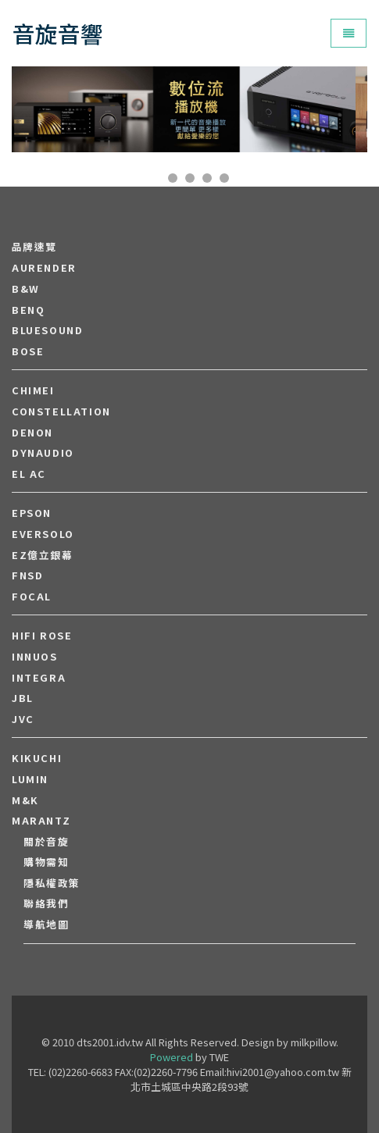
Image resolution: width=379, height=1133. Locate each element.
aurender (44, 267)
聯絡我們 (46, 903)
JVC (23, 719)
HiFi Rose (42, 635)
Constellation (61, 411)
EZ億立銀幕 (42, 555)
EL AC (29, 474)
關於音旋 (46, 841)
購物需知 (46, 862)
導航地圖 (46, 924)
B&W (26, 288)
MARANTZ (41, 820)
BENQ (28, 310)
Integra (39, 677)
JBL (23, 698)
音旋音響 (58, 33)
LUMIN (30, 779)
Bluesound (47, 330)
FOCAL (32, 596)
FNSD (27, 575)
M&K (25, 800)
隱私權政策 (51, 883)
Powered (171, 1056)
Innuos (35, 656)
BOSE (28, 351)
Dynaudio (43, 452)
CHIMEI (33, 390)
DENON (32, 432)
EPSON (32, 513)
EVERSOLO (43, 534)
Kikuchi (37, 758)
